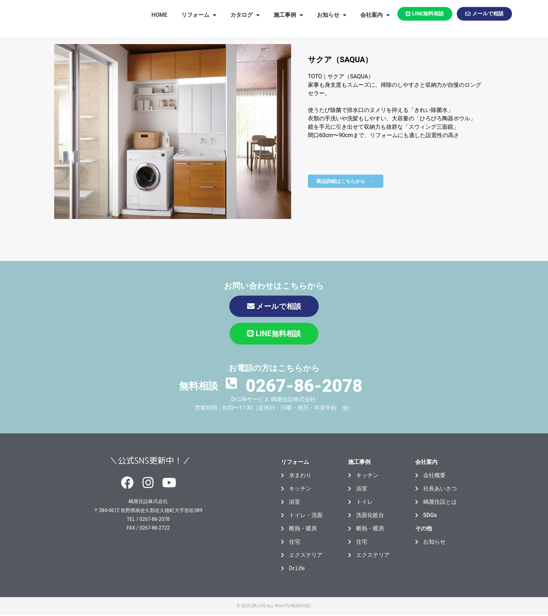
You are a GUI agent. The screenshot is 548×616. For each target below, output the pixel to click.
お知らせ (331, 15)
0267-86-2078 (303, 385)
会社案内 (375, 15)
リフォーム (198, 15)
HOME (159, 15)
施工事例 (288, 15)
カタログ (245, 15)
